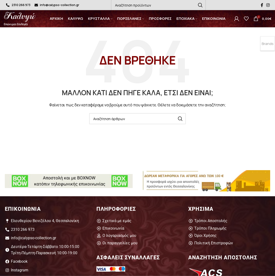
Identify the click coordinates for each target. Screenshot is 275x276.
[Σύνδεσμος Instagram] (268, 5)
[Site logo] (21, 18)
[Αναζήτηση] (137, 118)
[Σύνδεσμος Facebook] (262, 5)
